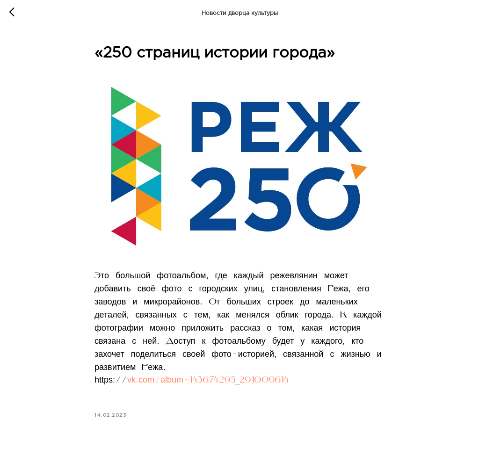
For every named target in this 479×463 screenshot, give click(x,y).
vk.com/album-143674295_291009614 (207, 380)
